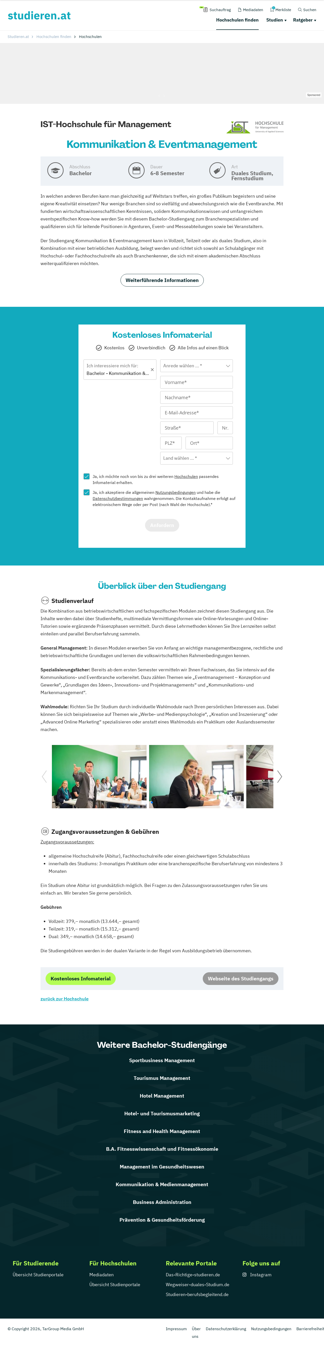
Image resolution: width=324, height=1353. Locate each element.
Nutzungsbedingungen (175, 492)
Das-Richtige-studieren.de (193, 1275)
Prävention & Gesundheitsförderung (162, 1219)
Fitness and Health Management (162, 1131)
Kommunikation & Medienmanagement (162, 1184)
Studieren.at (18, 36)
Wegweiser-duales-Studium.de (197, 1284)
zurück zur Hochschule (64, 999)
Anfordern (162, 525)
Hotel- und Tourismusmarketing (162, 1113)
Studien (274, 20)
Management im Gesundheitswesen (162, 1166)
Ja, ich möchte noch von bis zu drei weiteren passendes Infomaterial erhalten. (156, 479)
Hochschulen (186, 476)
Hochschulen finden (237, 20)
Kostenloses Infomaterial (81, 978)
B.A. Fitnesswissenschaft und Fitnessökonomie (162, 1148)
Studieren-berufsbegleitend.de (197, 1294)
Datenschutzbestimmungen (118, 498)
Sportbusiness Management (162, 1060)
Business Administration (162, 1202)
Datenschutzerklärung (226, 1328)
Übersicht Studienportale (38, 1275)
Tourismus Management (162, 1078)
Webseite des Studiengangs (240, 978)
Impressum (176, 1328)
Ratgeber (303, 20)
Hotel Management (162, 1095)
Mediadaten (101, 1275)
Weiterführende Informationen (162, 280)
